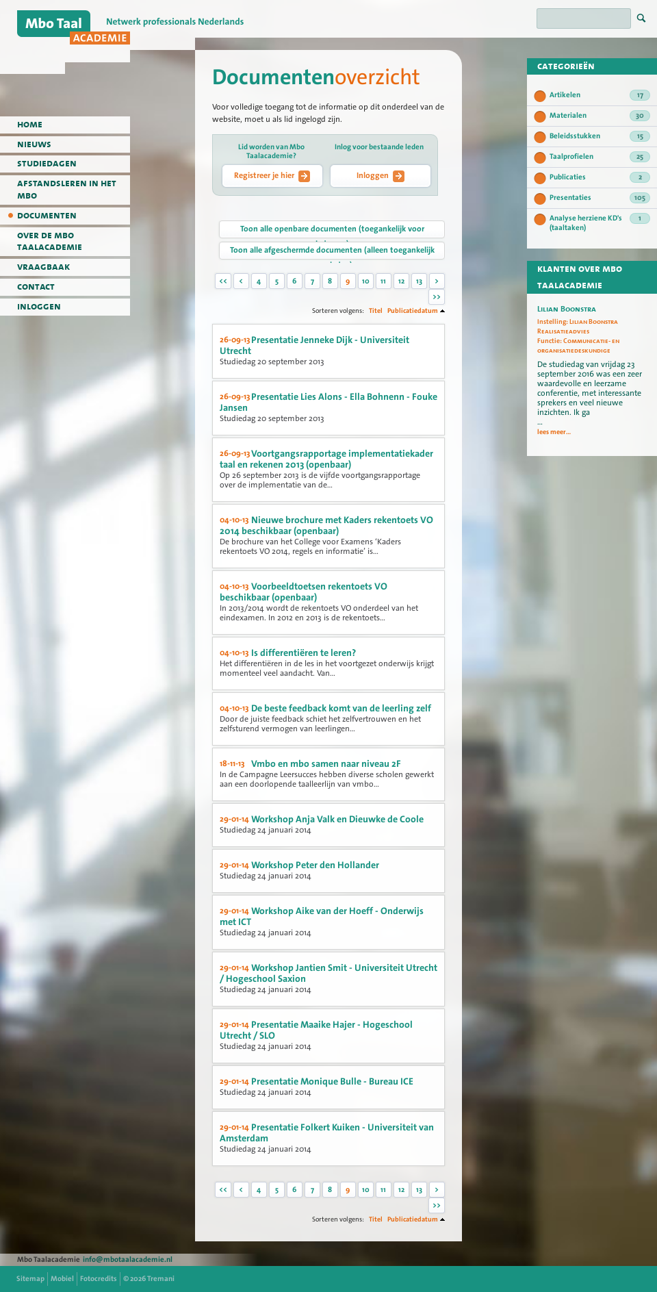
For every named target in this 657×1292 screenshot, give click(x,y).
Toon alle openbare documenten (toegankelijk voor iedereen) (332, 230)
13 (419, 281)
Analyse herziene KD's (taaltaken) (600, 223)
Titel (376, 310)
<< (223, 281)
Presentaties (600, 197)
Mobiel (62, 1279)
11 (383, 281)
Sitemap (30, 1279)
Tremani (161, 1279)
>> (437, 297)
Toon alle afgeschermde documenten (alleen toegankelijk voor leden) (332, 251)
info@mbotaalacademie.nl (127, 1259)
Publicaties (600, 177)
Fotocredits (98, 1279)
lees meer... (554, 432)
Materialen (600, 115)
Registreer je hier (272, 176)
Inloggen (380, 176)
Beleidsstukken (600, 136)
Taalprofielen (600, 156)
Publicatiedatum (412, 310)
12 (401, 281)
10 (366, 281)
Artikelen (600, 95)
